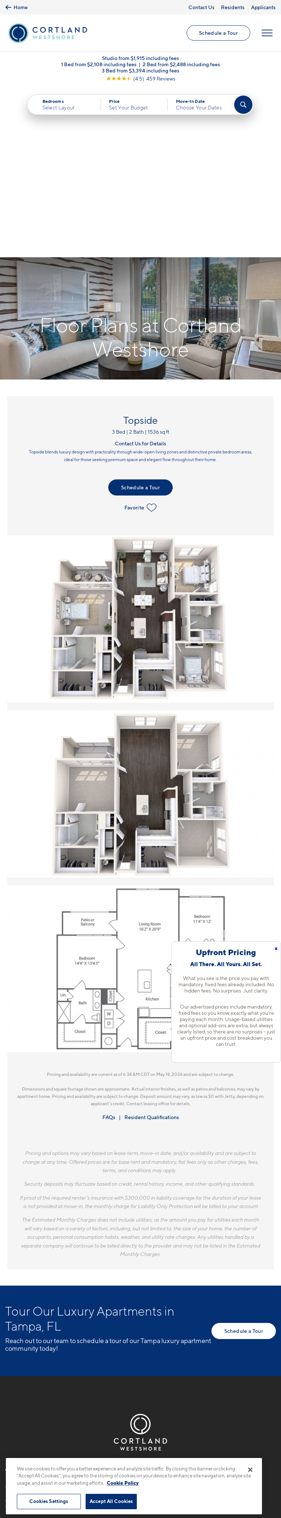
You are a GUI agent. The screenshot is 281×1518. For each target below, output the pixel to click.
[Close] (250, 1470)
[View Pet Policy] (52, 1356)
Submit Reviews (139, 1453)
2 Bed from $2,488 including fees (181, 64)
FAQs (108, 947)
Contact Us (201, 7)
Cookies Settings (48, 1501)
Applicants (263, 7)
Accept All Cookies (111, 1501)
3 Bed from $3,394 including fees (140, 71)
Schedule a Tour (218, 33)
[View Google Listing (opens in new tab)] (140, 79)
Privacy (106, 1453)
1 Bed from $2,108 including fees (98, 64)
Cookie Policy (123, 1483)
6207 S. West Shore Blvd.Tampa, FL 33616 (39, 1334)
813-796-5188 (24, 1316)
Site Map (173, 1453)
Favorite (140, 338)
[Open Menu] (267, 33)
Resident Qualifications (151, 947)
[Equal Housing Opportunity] (9, 1356)
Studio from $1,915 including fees (140, 58)
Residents (232, 7)
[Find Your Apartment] (243, 105)
